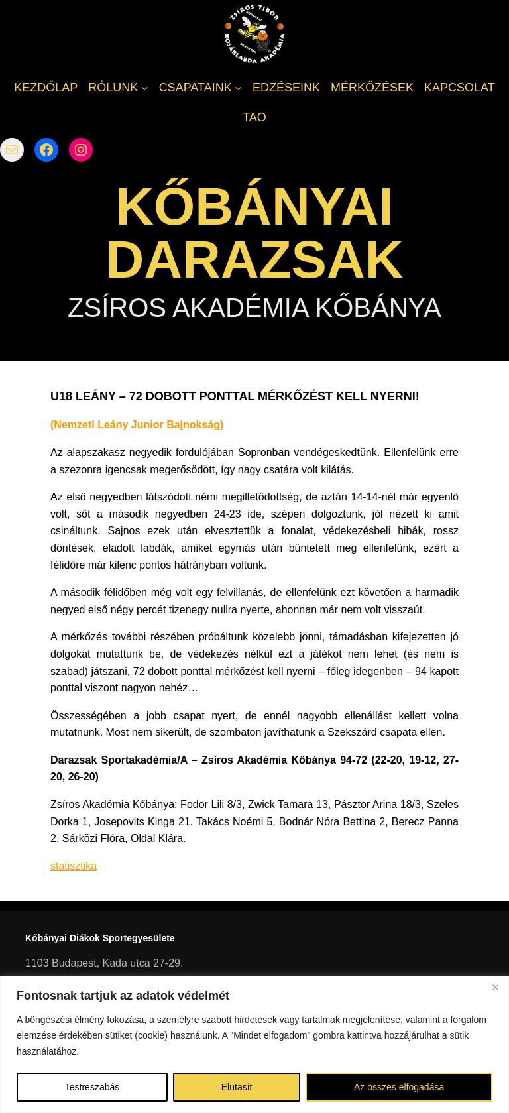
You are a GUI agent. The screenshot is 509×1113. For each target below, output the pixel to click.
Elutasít (237, 1087)
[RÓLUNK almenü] (144, 87)
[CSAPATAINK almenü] (238, 87)
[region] (254, 1044)
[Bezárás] (495, 987)
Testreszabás (92, 1087)
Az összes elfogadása (399, 1087)
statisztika (73, 866)
